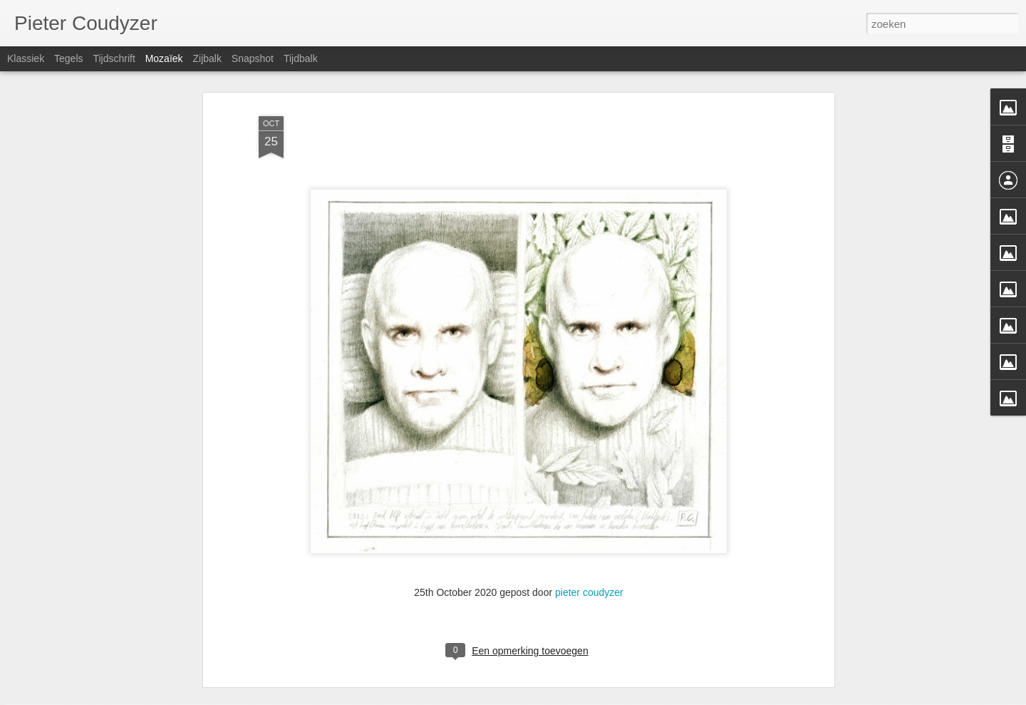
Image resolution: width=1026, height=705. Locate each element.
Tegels (68, 58)
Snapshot (253, 58)
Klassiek (25, 58)
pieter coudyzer (589, 524)
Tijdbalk (301, 58)
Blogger (581, 697)
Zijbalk (206, 58)
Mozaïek (164, 58)
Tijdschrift (114, 58)
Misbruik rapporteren (634, 697)
